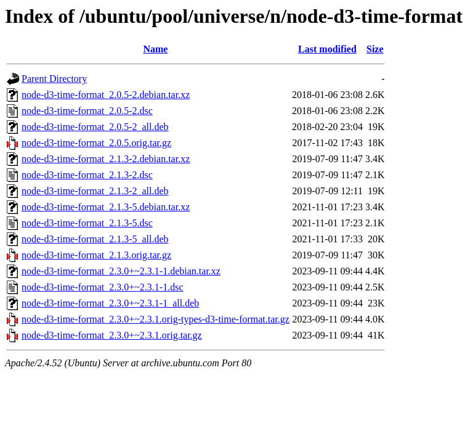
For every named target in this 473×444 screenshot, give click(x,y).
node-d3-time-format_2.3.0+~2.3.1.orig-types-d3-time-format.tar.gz (155, 319)
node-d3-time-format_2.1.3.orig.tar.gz (96, 255)
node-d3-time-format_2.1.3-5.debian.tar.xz (106, 207)
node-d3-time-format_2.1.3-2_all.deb (95, 191)
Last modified (327, 49)
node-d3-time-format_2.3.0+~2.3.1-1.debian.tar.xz (121, 271)
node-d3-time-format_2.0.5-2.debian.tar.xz (106, 94)
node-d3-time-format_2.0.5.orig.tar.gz (96, 143)
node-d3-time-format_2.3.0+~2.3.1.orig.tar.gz (112, 335)
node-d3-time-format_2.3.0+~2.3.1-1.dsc (103, 287)
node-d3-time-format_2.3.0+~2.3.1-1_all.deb (110, 303)
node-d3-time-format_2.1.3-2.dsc (87, 175)
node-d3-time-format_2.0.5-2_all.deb (95, 126)
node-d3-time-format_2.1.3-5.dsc (87, 223)
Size (375, 49)
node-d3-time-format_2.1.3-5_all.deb (95, 239)
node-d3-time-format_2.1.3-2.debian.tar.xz (106, 159)
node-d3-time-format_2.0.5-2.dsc (87, 110)
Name (155, 49)
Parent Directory (54, 78)
